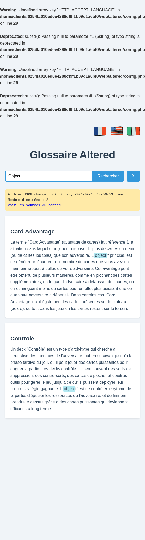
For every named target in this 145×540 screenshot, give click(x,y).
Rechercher (108, 176)
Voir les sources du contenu (35, 205)
